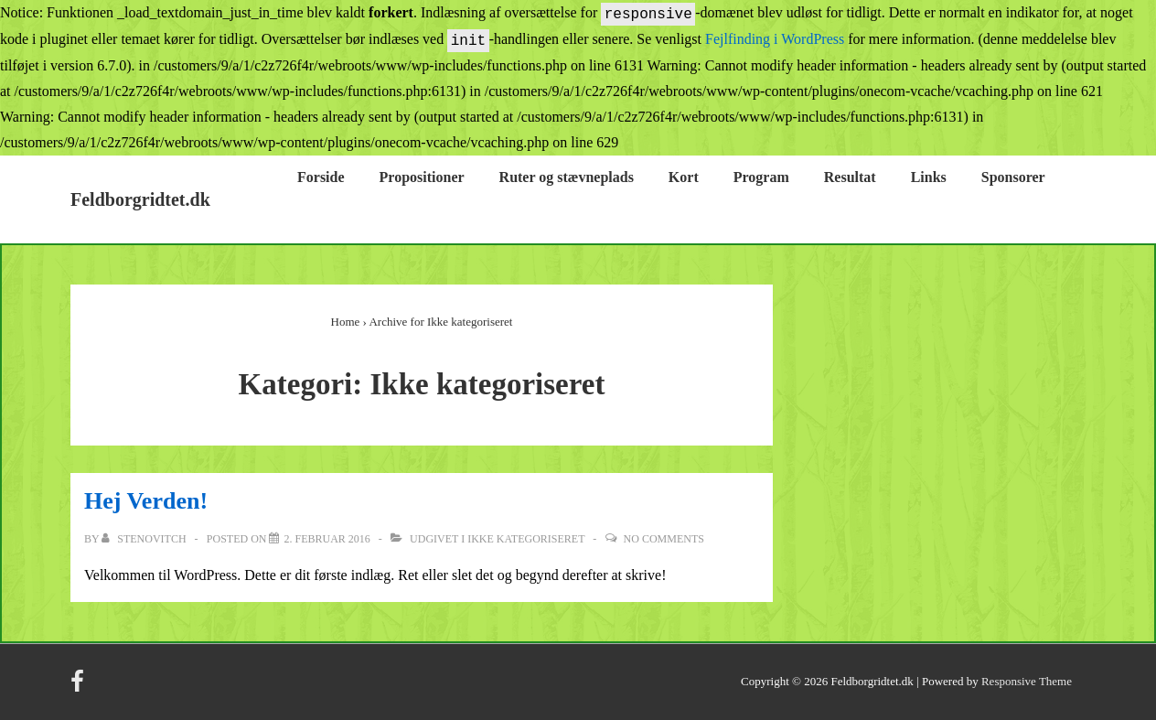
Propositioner (422, 177)
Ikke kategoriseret (525, 538)
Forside (321, 177)
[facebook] (79, 687)
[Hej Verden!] (326, 538)
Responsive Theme (1026, 681)
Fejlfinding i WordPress (774, 40)
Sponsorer (1013, 177)
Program (761, 177)
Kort (684, 177)
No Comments (664, 538)
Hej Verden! (146, 501)
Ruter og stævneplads (566, 177)
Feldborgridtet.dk (140, 199)
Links (929, 177)
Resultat (850, 177)
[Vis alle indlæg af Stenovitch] (145, 538)
